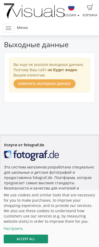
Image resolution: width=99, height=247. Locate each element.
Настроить (13, 228)
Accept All (26, 239)
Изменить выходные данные (44, 83)
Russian (71, 10)
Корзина (90, 10)
